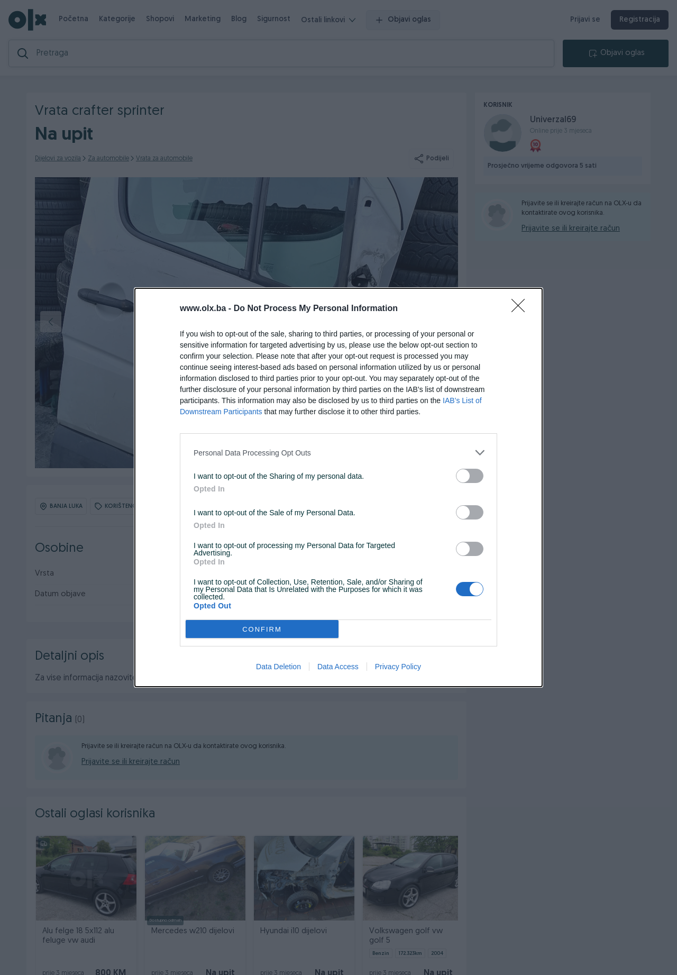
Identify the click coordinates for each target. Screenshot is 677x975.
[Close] (521, 309)
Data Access (338, 666)
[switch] (469, 476)
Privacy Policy (398, 666)
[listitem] (338, 452)
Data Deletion (278, 666)
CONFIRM (262, 629)
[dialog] (338, 487)
